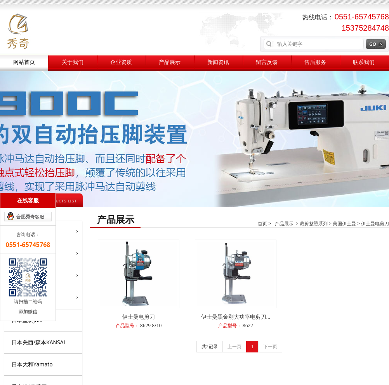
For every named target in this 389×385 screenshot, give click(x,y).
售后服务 (315, 62)
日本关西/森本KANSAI (38, 342)
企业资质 (121, 62)
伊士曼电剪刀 (375, 223)
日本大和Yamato (32, 364)
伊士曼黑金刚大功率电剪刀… (236, 316)
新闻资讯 (218, 62)
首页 (262, 223)
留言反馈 (267, 62)
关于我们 (72, 62)
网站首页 (24, 62)
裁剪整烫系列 (314, 223)
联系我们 (364, 62)
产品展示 (170, 62)
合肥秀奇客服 (30, 216)
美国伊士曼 (344, 223)
